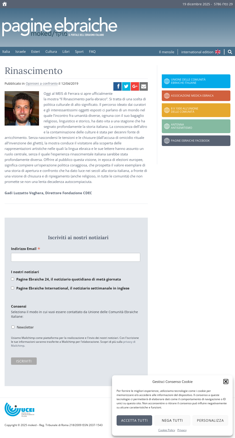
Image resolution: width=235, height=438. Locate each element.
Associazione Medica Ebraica (192, 96)
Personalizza (210, 420)
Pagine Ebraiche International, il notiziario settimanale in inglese (72, 288)
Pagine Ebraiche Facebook (190, 141)
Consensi (18, 306)
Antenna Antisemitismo (181, 126)
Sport (79, 51)
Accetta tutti (134, 420)
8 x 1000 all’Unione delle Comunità (184, 110)
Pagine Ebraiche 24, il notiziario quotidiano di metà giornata (68, 279)
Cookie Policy (166, 430)
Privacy (182, 430)
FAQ (92, 51)
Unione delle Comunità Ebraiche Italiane (188, 81)
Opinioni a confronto (42, 83)
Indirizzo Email (25, 249)
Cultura (51, 51)
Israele (20, 51)
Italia (6, 51)
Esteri (35, 51)
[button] (226, 381)
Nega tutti (172, 420)
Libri (66, 51)
